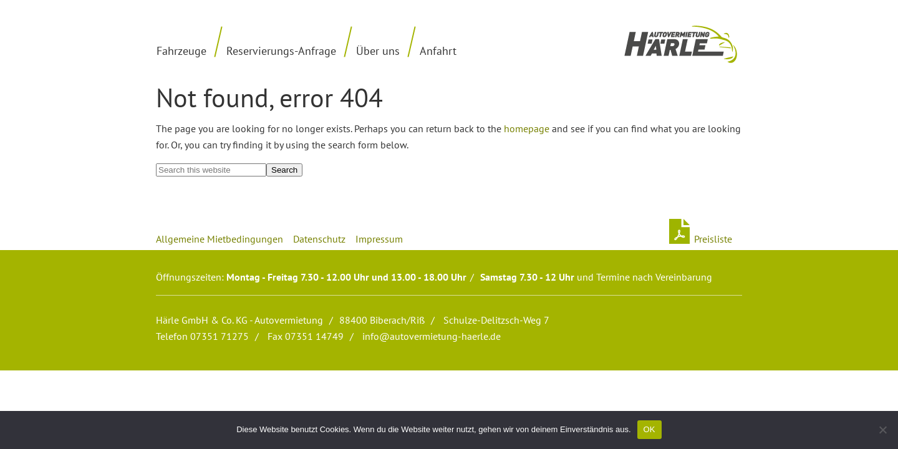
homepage (526, 128)
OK (649, 429)
